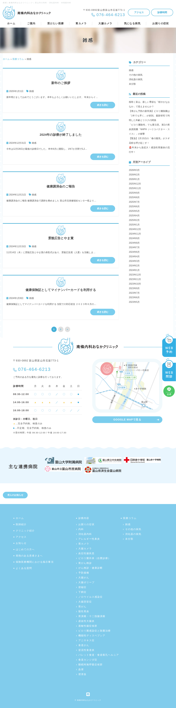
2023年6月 (134, 297)
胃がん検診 (85, 563)
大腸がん (83, 577)
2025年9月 (134, 193)
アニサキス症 (86, 640)
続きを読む (102, 105)
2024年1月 (134, 270)
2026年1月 (134, 179)
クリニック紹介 (25, 530)
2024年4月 (134, 256)
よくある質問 (24, 568)
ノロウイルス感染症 (90, 597)
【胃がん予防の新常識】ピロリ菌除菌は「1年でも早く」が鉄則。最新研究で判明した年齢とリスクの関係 (149, 115)
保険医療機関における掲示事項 (35, 562)
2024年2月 (134, 265)
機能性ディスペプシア (91, 635)
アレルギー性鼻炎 (89, 539)
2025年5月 (134, 211)
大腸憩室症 (85, 601)
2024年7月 (134, 247)
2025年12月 (135, 184)
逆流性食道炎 (86, 650)
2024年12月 (135, 229)
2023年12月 (135, 274)
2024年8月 (134, 243)
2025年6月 (134, 206)
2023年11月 (135, 279)
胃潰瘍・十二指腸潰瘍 (91, 616)
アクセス (139, 12)
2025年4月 (134, 215)
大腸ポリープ (86, 582)
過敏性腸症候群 (87, 626)
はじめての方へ (25, 549)
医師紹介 (21, 524)
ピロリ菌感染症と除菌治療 (94, 630)
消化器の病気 (136, 79)
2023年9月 (134, 288)
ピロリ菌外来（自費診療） (94, 558)
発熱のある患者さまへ (29, 555)
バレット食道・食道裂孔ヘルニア (98, 655)
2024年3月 (134, 261)
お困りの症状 (86, 524)
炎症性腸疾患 (86, 553)
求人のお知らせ (15, 495)
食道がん (83, 645)
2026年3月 (134, 170)
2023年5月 (134, 302)
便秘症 (82, 587)
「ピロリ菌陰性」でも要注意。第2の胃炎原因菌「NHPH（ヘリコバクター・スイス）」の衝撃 (149, 129)
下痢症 (82, 592)
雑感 (31, 91)
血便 (81, 669)
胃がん (82, 606)
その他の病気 (136, 75)
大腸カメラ (85, 548)
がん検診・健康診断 (90, 568)
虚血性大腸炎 (86, 621)
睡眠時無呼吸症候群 (90, 664)
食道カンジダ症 (87, 659)
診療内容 (83, 518)
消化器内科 (85, 534)
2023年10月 (135, 284)
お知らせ (21, 543)
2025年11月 (135, 188)
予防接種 (83, 572)
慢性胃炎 (83, 611)
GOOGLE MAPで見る (127, 419)
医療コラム (130, 518)
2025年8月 (134, 197)
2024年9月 (134, 238)
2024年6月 (134, 252)
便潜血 (82, 674)
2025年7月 (134, 202)
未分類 (132, 84)
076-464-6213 (34, 369)
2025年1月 (134, 224)
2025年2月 (134, 220)
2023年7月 (134, 293)
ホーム (11, 23)
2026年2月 (134, 174)
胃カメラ (83, 543)
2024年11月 (135, 234)
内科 (81, 529)
